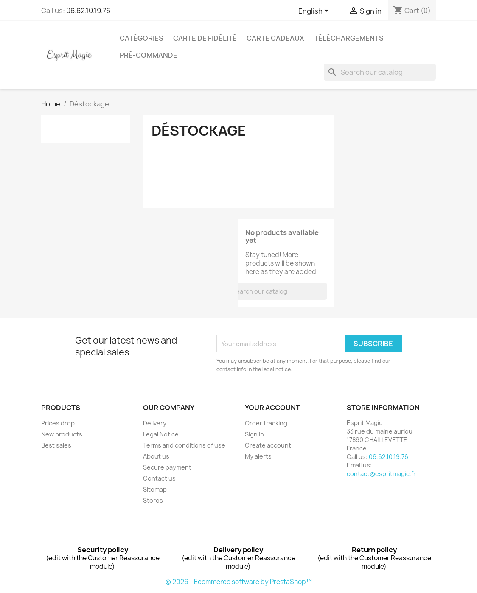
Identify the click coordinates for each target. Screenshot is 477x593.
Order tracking (266, 423)
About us (156, 456)
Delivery (154, 423)
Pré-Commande (148, 55)
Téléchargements (349, 38)
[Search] (380, 72)
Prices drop (58, 423)
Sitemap (155, 489)
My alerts (258, 456)
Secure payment (167, 467)
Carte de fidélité (205, 38)
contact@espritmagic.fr (381, 474)
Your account (272, 407)
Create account (268, 445)
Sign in (254, 434)
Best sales (56, 445)
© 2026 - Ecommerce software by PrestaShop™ (239, 581)
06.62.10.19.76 (88, 10)
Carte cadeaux (275, 38)
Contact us (159, 478)
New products (61, 434)
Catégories (141, 38)
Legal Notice (161, 434)
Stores (153, 500)
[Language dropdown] (314, 11)
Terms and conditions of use (184, 445)
